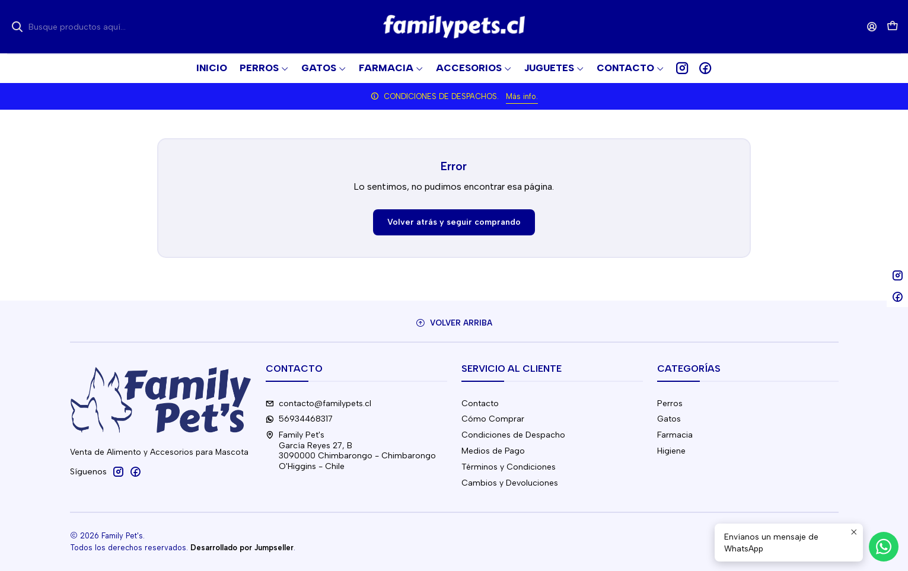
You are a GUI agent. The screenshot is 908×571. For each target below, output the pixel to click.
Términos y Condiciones (508, 467)
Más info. (522, 96)
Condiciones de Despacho (513, 435)
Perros (670, 403)
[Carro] (892, 27)
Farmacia (675, 435)
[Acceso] (872, 26)
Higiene (671, 451)
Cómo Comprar (492, 419)
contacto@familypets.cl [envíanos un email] (318, 403)
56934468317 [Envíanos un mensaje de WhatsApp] (299, 419)
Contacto (480, 403)
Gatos (669, 419)
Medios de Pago (493, 451)
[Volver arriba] (454, 323)
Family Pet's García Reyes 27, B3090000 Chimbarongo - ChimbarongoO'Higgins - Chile (351, 450)
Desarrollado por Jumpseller (242, 547)
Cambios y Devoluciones (509, 483)
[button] (630, 68)
